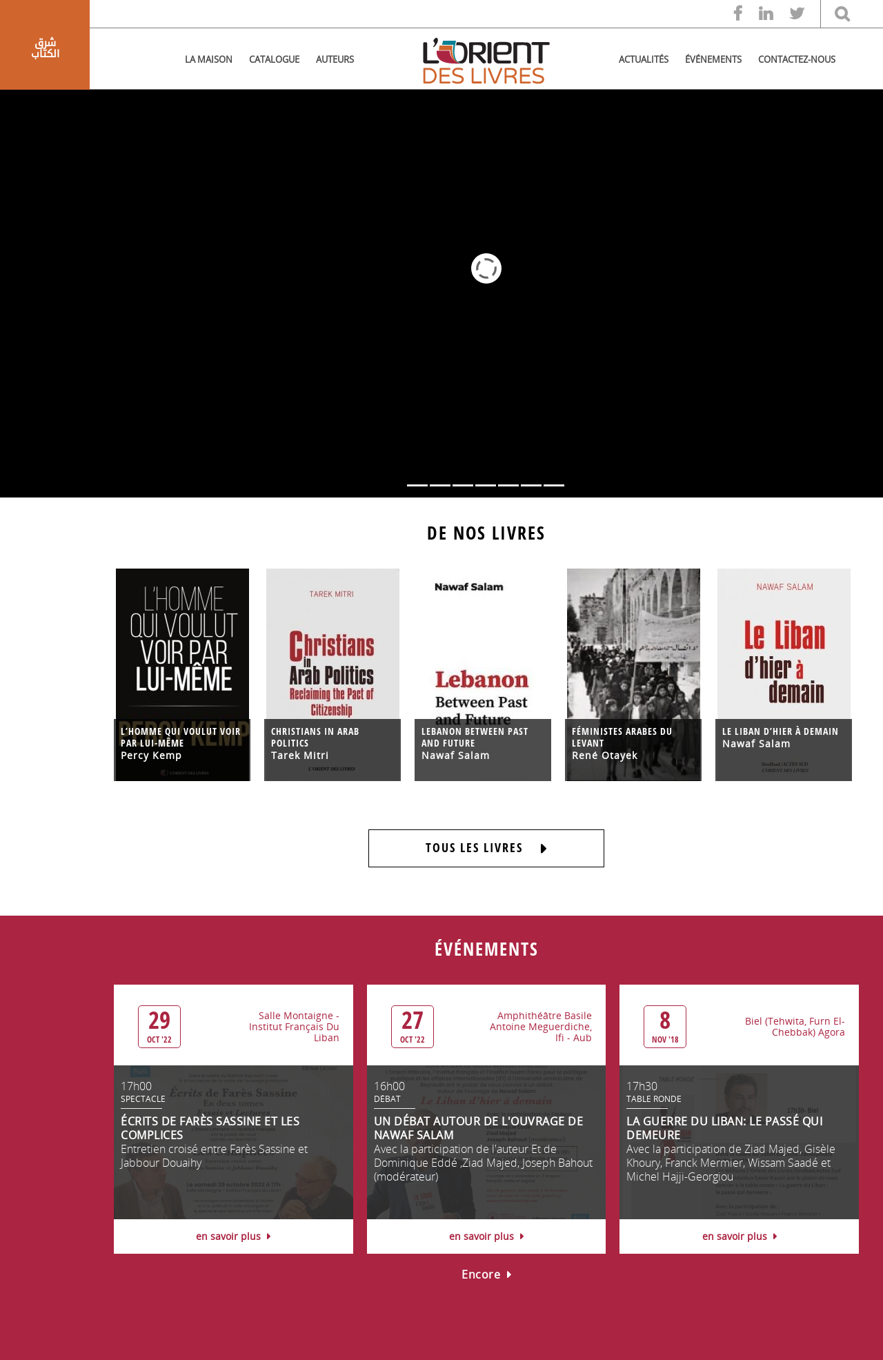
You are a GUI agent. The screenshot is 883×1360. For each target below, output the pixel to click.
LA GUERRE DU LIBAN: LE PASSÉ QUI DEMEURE (724, 1128)
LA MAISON (208, 59)
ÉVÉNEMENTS (713, 59)
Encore (486, 1274)
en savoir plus (233, 1236)
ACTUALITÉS (643, 59)
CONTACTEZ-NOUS (796, 59)
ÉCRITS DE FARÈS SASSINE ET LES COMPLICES (210, 1128)
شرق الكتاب (45, 48)
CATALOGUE (274, 59)
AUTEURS (335, 59)
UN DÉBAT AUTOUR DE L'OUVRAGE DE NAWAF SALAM (479, 1128)
